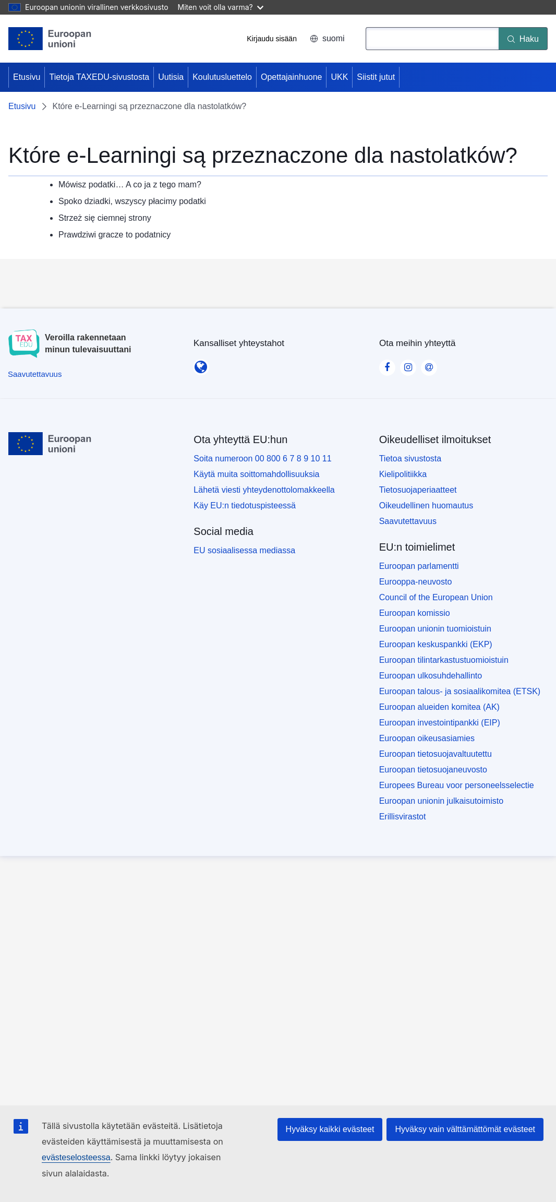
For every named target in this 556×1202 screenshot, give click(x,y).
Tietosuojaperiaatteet (418, 489)
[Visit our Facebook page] (387, 364)
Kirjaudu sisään (272, 38)
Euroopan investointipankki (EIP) (439, 722)
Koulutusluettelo (222, 77)
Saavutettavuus (408, 521)
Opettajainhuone (291, 77)
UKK (339, 77)
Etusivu (26, 77)
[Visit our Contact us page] (428, 364)
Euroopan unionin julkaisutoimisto (441, 800)
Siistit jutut (376, 77)
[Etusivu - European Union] (50, 38)
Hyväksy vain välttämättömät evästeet (465, 1129)
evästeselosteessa (76, 1157)
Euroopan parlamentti (419, 566)
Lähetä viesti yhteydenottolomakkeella (264, 489)
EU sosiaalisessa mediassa (244, 550)
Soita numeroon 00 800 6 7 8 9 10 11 (262, 458)
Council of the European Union (436, 597)
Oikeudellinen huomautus (426, 505)
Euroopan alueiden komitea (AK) (439, 707)
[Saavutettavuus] (35, 373)
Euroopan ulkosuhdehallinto (430, 675)
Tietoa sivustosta (410, 458)
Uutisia (171, 77)
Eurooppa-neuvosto (415, 581)
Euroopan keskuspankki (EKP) (435, 644)
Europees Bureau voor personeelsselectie (456, 785)
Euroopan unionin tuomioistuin (435, 628)
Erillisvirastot (402, 816)
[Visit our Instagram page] (407, 364)
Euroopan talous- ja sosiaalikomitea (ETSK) (459, 691)
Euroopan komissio (414, 613)
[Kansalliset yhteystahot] (200, 364)
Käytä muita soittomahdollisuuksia (256, 474)
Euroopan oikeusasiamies (427, 738)
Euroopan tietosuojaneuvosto (433, 769)
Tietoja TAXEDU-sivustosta (99, 77)
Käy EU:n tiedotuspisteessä (245, 505)
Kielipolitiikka (403, 474)
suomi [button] (327, 38)
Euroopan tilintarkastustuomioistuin (444, 660)
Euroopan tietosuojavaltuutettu (435, 753)
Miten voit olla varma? (220, 7)
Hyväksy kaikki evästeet (330, 1129)
